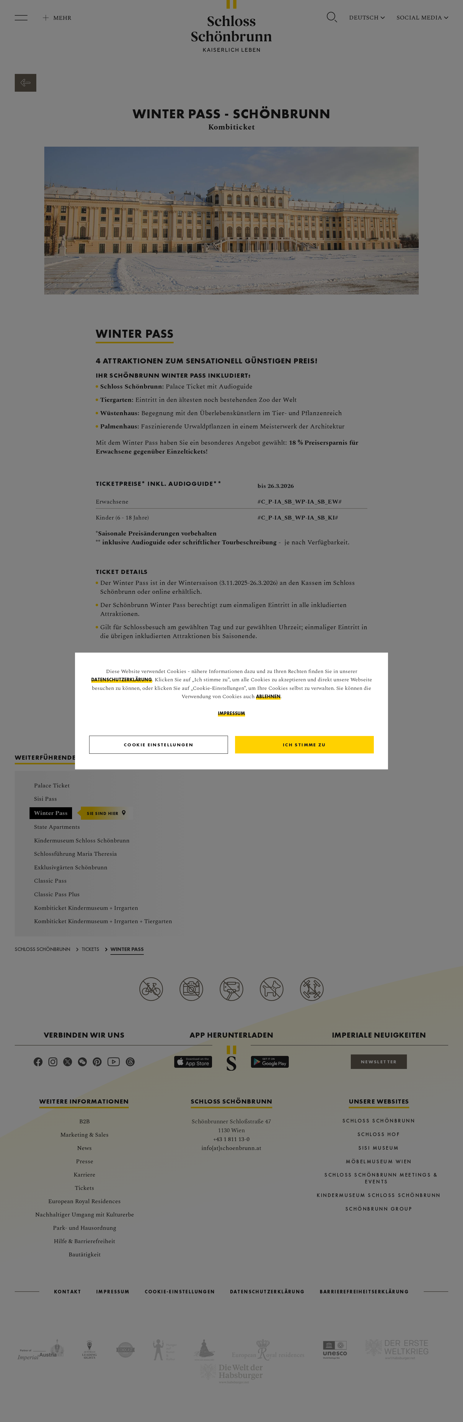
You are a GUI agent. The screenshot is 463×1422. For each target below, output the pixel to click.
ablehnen (268, 697)
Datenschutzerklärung (121, 680)
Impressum (231, 714)
